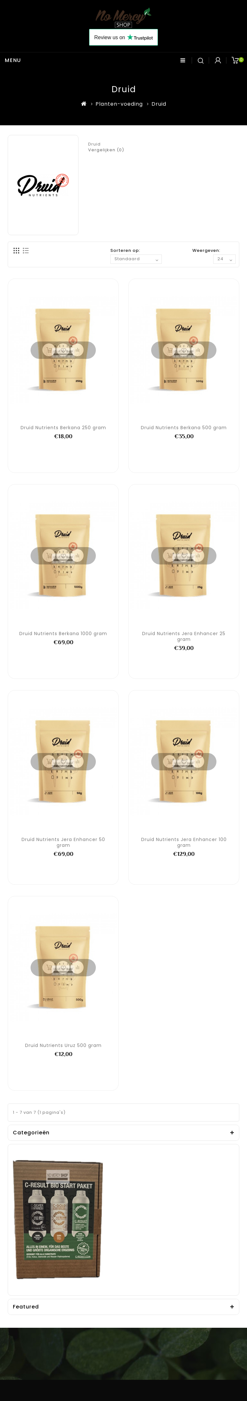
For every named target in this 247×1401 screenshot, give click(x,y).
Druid (158, 104)
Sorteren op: (125, 250)
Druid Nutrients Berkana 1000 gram (63, 633)
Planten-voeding (119, 104)
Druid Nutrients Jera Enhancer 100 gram (184, 842)
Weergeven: (206, 250)
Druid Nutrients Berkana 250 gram (63, 427)
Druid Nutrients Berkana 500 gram (184, 427)
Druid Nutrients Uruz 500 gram (63, 1045)
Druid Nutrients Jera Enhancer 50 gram (63, 842)
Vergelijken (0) (106, 150)
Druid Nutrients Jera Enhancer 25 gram (183, 636)
